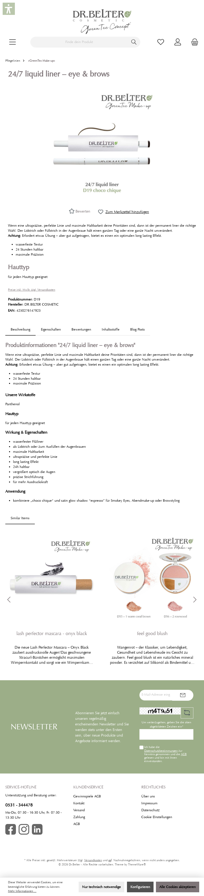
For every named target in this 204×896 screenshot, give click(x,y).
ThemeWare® (137, 864)
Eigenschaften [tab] (51, 329)
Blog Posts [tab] (137, 329)
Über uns (148, 796)
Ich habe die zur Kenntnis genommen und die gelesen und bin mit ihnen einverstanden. (165, 754)
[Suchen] (134, 42)
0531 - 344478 (19, 805)
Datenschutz (150, 810)
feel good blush (152, 633)
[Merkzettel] (161, 42)
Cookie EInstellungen (156, 817)
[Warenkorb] (193, 42)
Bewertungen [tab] (81, 329)
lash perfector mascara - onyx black (51, 633)
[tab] (20, 330)
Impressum (149, 803)
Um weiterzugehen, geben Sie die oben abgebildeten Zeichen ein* (166, 724)
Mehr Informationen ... (22, 891)
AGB (184, 754)
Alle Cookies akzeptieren (177, 887)
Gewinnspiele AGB (87, 796)
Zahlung (79, 817)
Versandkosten (93, 860)
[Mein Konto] (178, 42)
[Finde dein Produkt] (79, 42)
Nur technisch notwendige (101, 887)
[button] (9, 9)
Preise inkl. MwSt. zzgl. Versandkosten (31, 289)
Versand (79, 810)
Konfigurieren (140, 887)
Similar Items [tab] (20, 518)
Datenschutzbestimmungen (161, 751)
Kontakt (78, 803)
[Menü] (12, 42)
